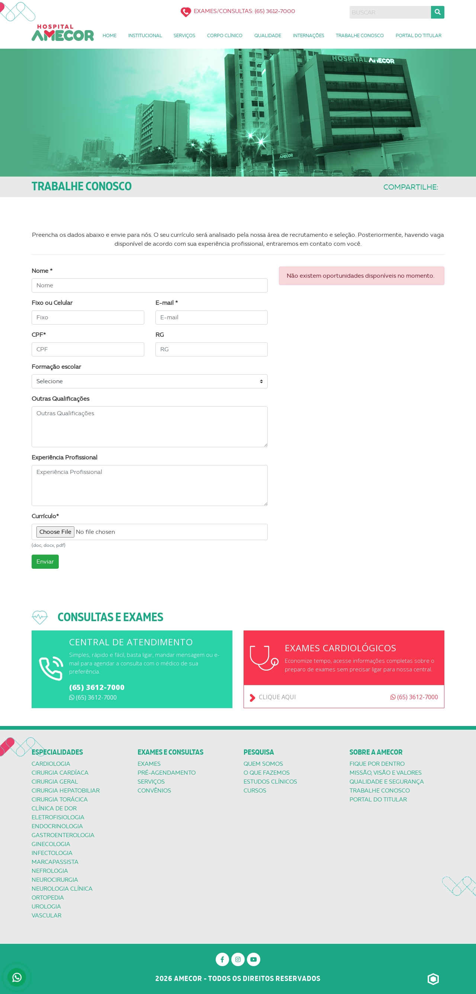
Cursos (255, 790)
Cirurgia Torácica (60, 799)
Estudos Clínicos (270, 781)
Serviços (151, 781)
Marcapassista (55, 862)
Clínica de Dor (54, 808)
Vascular (46, 915)
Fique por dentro (377, 764)
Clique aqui (277, 697)
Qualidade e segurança (387, 781)
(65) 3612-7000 (97, 687)
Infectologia (52, 853)
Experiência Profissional (64, 457)
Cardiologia (51, 764)
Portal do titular (378, 799)
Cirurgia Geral (55, 781)
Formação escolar (56, 366)
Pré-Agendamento (167, 772)
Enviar (45, 561)
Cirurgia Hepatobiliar (66, 790)
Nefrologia (50, 871)
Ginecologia (51, 844)
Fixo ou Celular (52, 302)
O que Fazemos (267, 772)
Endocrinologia (57, 826)
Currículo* (45, 516)
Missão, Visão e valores (386, 772)
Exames (149, 764)
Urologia (46, 906)
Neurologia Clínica (62, 888)
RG (159, 334)
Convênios (154, 790)
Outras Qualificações (60, 398)
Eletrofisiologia (58, 817)
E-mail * (166, 302)
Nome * (42, 270)
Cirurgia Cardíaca (60, 772)
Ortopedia (48, 897)
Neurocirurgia (55, 880)
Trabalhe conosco (380, 790)
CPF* (39, 334)
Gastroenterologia (63, 835)
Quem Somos (263, 764)
